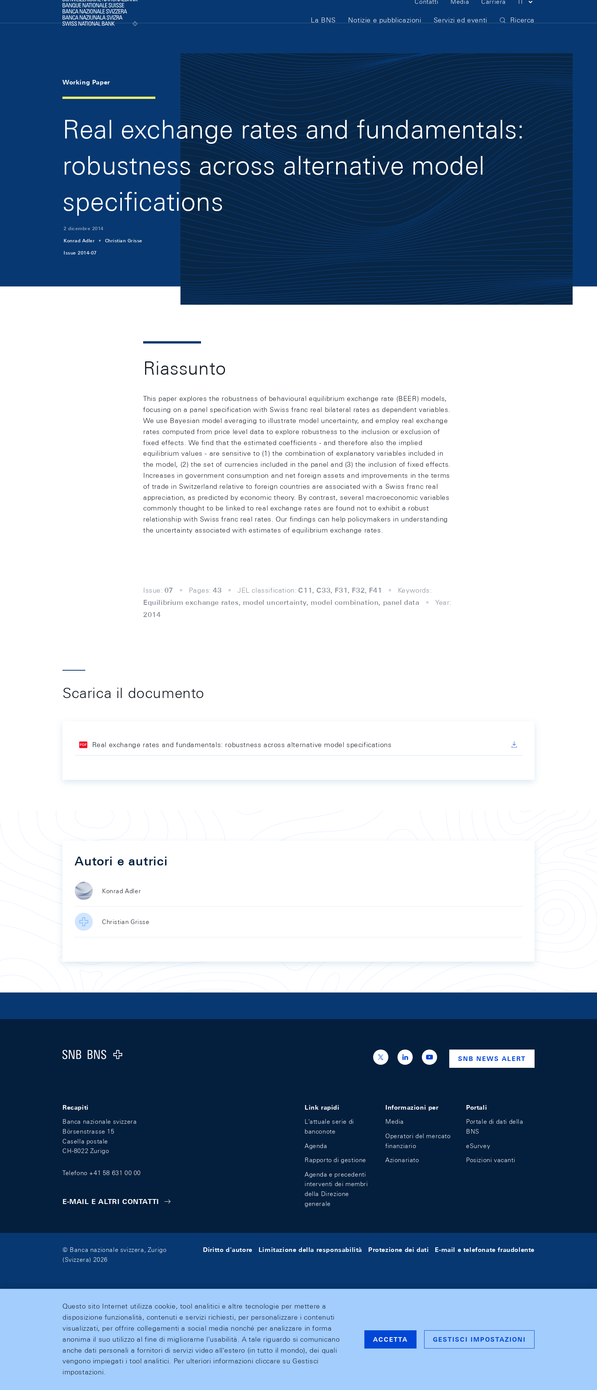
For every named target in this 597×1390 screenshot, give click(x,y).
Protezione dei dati (398, 1249)
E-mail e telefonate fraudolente (485, 1249)
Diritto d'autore (227, 1249)
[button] (526, 18)
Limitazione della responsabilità (310, 1249)
